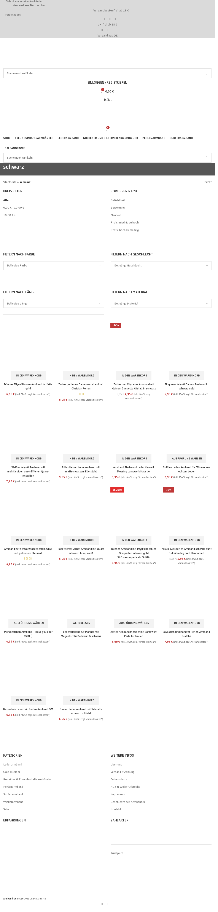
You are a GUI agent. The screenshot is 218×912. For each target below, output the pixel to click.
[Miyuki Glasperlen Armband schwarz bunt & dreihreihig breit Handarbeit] (187, 511)
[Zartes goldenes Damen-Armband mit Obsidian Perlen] (80, 345)
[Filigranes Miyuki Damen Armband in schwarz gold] (187, 345)
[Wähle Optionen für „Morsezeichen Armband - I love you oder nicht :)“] (27, 626)
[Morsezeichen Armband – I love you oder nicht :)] (27, 597)
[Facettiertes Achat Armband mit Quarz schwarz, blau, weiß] (80, 511)
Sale (6, 812)
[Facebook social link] (102, 907)
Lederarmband (13, 768)
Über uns (117, 768)
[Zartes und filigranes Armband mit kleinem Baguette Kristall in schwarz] (134, 345)
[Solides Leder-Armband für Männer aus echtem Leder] (187, 429)
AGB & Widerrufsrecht (125, 790)
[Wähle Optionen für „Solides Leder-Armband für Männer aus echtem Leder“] (187, 458)
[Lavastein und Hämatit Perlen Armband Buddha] (187, 597)
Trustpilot (117, 856)
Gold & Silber (12, 775)
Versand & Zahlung (123, 775)
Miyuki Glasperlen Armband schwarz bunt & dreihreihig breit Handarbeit (187, 553)
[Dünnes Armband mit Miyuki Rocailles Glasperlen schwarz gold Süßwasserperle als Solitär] (134, 511)
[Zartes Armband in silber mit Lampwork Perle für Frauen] (134, 597)
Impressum (118, 797)
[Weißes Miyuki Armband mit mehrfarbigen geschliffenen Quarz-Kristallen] (27, 429)
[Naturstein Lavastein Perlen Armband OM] (27, 675)
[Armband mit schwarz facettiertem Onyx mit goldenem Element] (27, 511)
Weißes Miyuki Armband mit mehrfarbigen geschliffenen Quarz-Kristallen (27, 471)
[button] (27, 374)
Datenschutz (119, 782)
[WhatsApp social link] (112, 907)
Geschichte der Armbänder (129, 805)
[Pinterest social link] (107, 907)
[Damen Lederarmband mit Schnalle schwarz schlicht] (80, 675)
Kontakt (116, 812)
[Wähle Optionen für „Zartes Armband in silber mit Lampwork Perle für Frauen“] (134, 626)
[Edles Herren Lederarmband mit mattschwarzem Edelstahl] (80, 429)
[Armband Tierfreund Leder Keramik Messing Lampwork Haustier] (134, 429)
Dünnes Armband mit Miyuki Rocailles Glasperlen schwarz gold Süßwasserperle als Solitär (134, 553)
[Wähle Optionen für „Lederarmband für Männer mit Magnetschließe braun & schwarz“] (81, 626)
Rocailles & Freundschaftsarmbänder (28, 782)
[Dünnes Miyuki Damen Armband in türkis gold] (27, 345)
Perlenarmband (13, 790)
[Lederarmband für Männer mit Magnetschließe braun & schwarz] (80, 597)
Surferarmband (13, 797)
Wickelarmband (13, 805)
